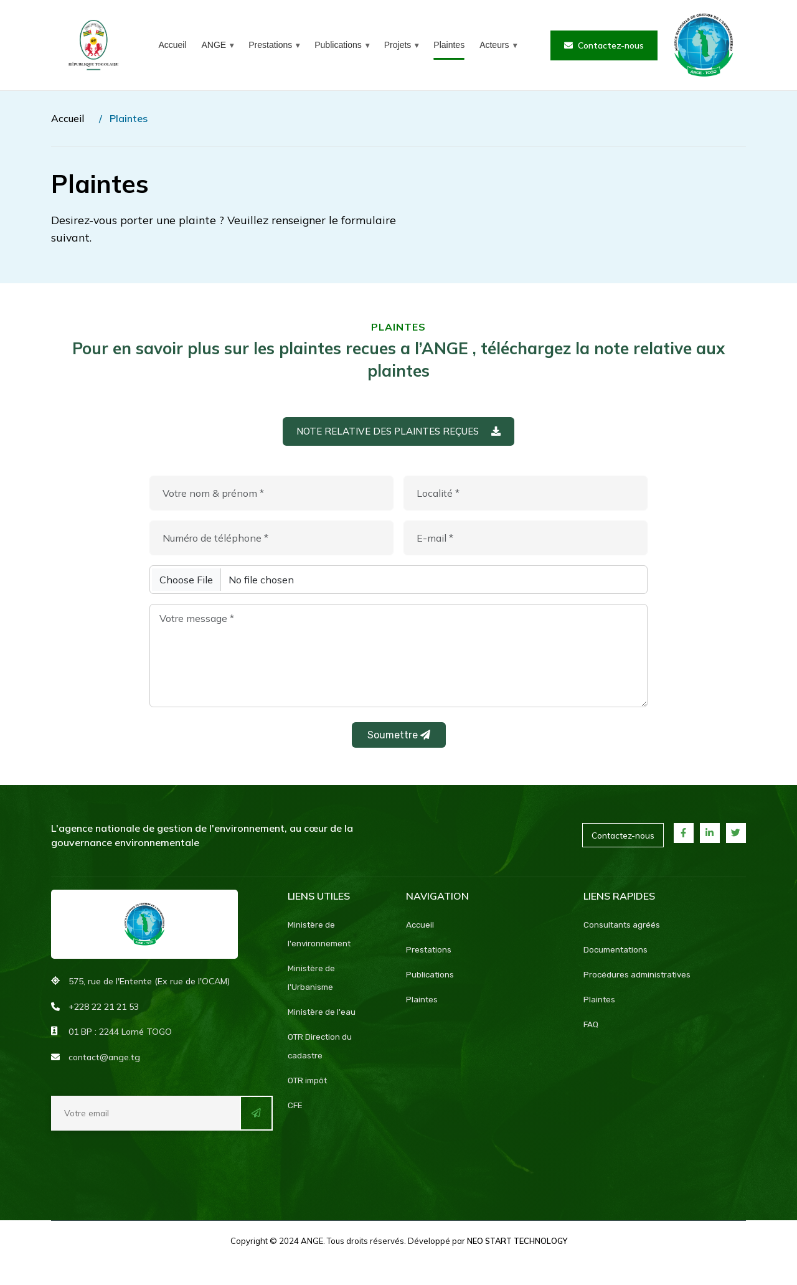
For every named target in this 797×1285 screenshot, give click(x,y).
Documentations (617, 954)
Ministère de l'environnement (321, 939)
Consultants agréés (623, 930)
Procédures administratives (639, 979)
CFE (295, 1110)
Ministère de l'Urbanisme (312, 982)
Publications (338, 45)
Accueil (172, 45)
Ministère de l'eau (322, 1017)
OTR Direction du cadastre (321, 1051)
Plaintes (449, 45)
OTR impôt (309, 1085)
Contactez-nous (604, 45)
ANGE (214, 45)
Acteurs (494, 45)
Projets (398, 45)
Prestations (270, 45)
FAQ (591, 1029)
